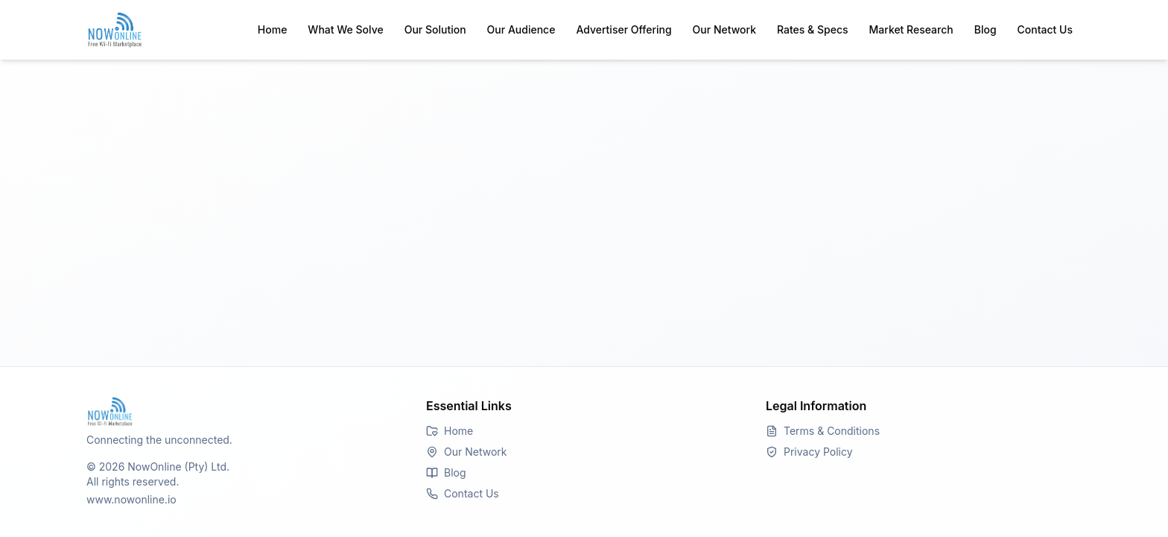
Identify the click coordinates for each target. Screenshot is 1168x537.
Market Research (911, 29)
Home (273, 29)
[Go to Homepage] (244, 412)
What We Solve (345, 29)
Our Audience (521, 29)
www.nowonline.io (131, 499)
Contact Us (1045, 29)
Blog (985, 29)
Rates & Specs (812, 29)
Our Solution (435, 29)
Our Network (724, 29)
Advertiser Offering (623, 29)
